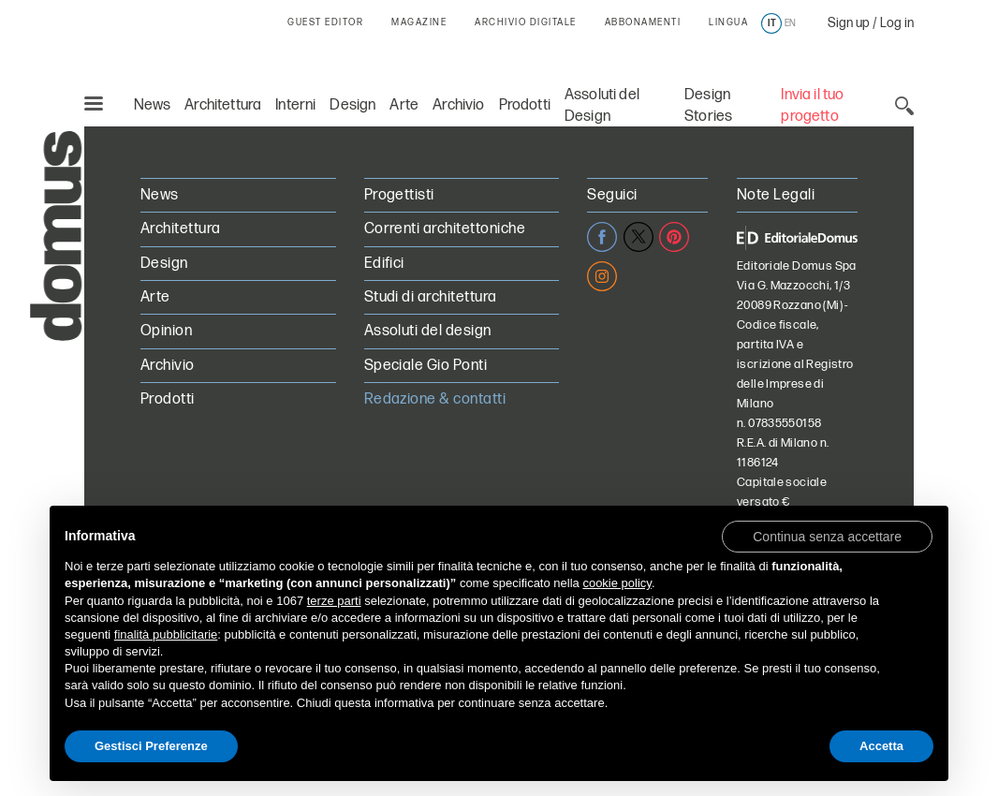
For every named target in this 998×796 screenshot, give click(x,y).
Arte (403, 105)
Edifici (384, 264)
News (152, 105)
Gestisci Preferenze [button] (151, 746)
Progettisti (399, 195)
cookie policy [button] (616, 583)
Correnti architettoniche (445, 229)
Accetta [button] (881, 746)
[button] (827, 536)
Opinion (166, 331)
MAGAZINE (419, 22)
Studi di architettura (430, 297)
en (790, 23)
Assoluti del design (428, 331)
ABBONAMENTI (643, 22)
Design (352, 105)
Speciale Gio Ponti (426, 366)
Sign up (849, 23)
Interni (295, 105)
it (772, 23)
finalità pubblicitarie (166, 634)
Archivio (458, 105)
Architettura (222, 105)
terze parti (334, 601)
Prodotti (524, 105)
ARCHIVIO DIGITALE (526, 22)
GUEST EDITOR (325, 22)
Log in (897, 23)
